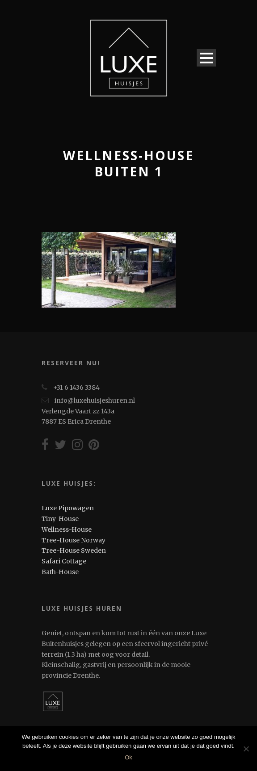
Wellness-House (67, 529)
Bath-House (60, 572)
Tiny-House (60, 519)
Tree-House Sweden (74, 550)
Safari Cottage (64, 561)
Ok (128, 757)
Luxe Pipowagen (68, 508)
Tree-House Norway (73, 540)
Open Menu (206, 58)
